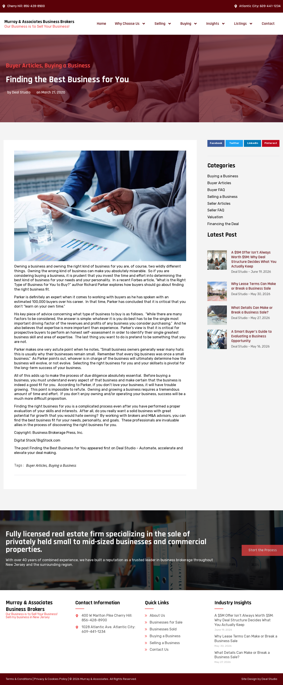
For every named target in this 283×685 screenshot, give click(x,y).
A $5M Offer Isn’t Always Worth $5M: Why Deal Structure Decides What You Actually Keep (243, 620)
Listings (243, 23)
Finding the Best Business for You (58, 448)
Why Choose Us (130, 23)
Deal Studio (269, 679)
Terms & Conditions (19, 679)
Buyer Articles (36, 465)
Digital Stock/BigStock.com (37, 440)
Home (101, 23)
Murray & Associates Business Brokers (39, 22)
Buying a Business (58, 66)
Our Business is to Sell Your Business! (36, 26)
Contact (268, 23)
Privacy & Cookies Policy (50, 679)
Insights (215, 23)
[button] (216, 143)
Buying (188, 23)
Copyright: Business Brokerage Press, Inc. (48, 433)
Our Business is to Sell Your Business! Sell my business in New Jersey (31, 615)
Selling (163, 23)
